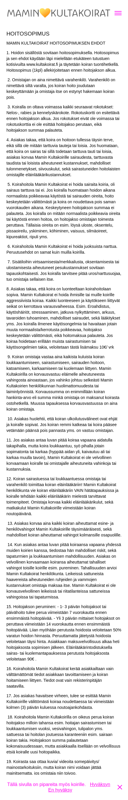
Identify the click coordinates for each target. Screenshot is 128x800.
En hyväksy (60, 789)
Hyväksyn (100, 784)
